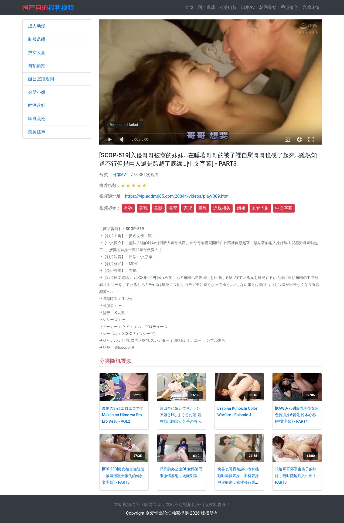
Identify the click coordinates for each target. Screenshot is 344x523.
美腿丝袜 (36, 131)
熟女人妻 (36, 52)
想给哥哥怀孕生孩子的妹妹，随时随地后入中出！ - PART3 (297, 476)
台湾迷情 (311, 7)
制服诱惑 (36, 39)
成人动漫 (36, 26)
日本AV (248, 7)
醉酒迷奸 (36, 105)
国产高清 (206, 7)
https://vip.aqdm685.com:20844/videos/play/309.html (177, 196)
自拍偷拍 (36, 65)
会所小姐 (36, 92)
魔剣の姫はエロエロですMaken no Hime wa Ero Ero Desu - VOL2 (123, 415)
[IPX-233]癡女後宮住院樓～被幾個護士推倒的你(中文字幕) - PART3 (123, 476)
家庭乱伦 (36, 118)
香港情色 (289, 7)
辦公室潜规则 (41, 78)
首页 (190, 7)
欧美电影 (228, 7)
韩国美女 (268, 7)
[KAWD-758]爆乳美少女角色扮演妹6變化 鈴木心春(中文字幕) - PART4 (297, 415)
